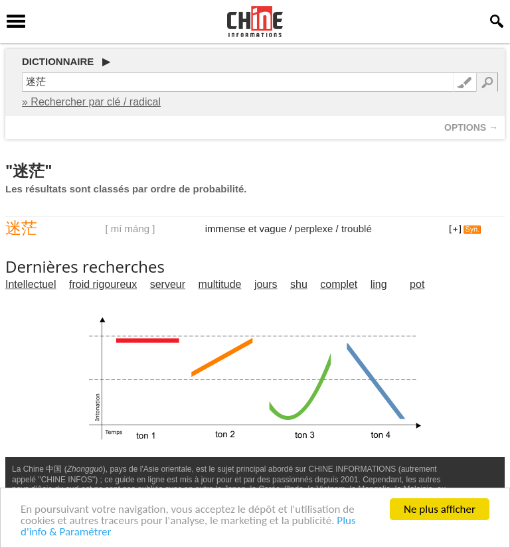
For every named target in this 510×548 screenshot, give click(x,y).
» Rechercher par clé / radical (91, 101)
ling (379, 284)
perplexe (314, 228)
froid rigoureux (103, 284)
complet (338, 284)
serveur (167, 284)
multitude (220, 284)
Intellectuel (30, 284)
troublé (356, 228)
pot (417, 284)
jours (266, 284)
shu (298, 284)
